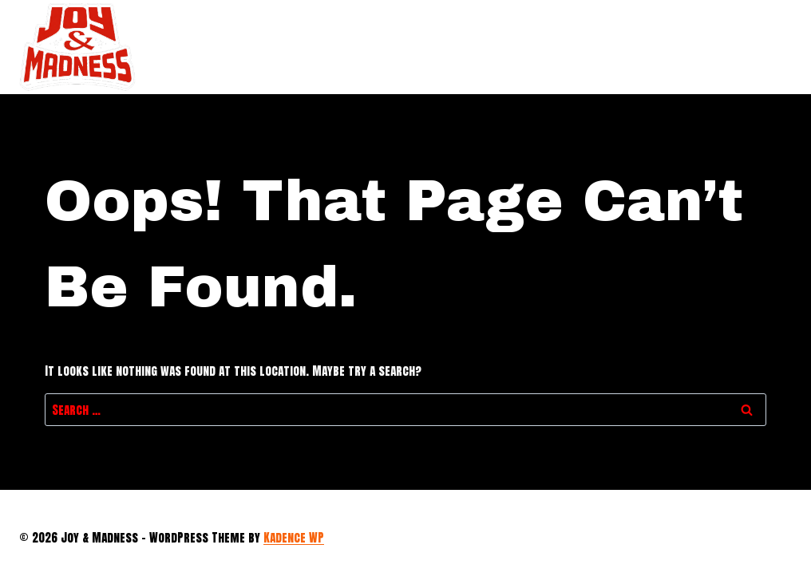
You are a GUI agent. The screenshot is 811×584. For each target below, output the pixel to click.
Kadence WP (293, 537)
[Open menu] (775, 46)
